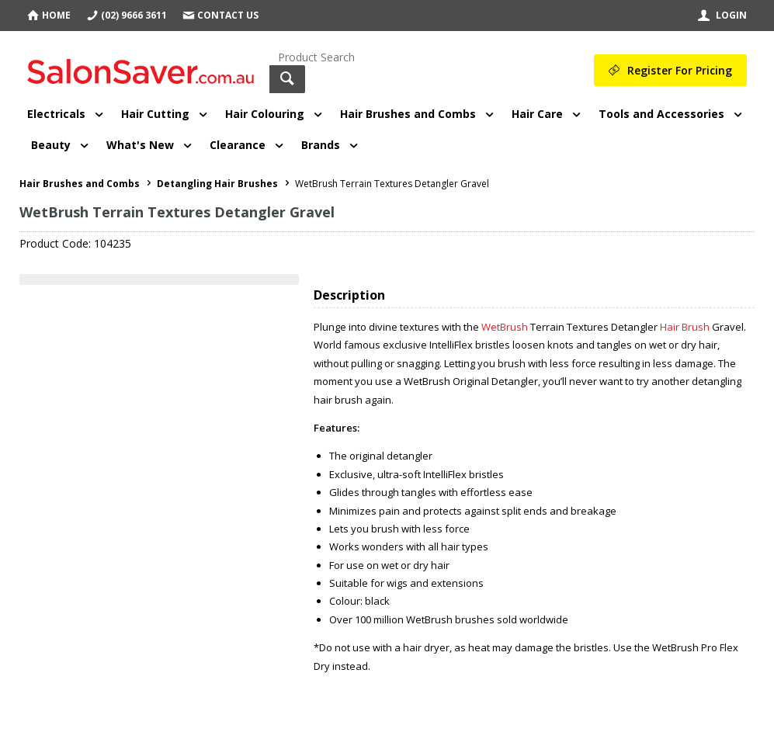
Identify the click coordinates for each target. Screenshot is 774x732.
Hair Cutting (155, 113)
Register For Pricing (679, 70)
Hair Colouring (264, 113)
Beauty (51, 144)
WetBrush (504, 327)
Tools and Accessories (661, 113)
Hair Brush (685, 327)
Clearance (238, 144)
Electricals (56, 113)
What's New (140, 144)
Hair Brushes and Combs (408, 113)
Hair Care (537, 113)
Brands (320, 144)
